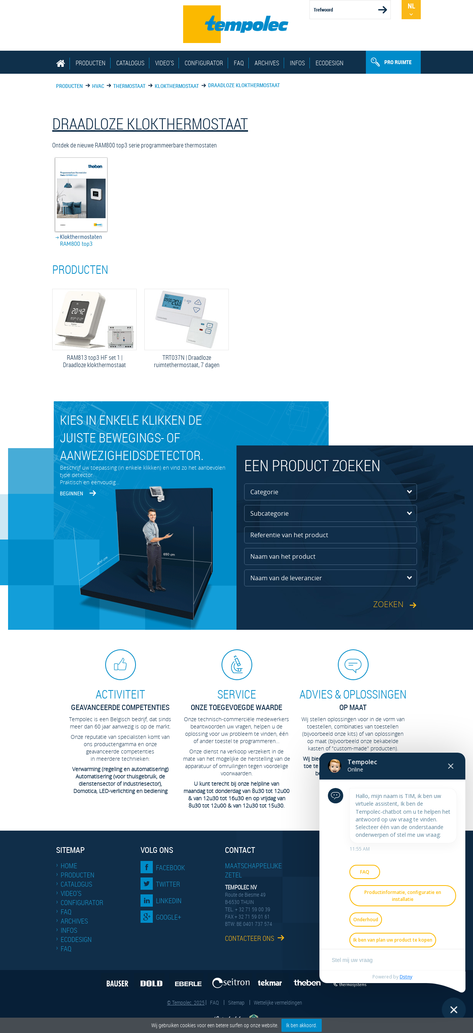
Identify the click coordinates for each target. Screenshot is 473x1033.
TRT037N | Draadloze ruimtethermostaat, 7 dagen (186, 361)
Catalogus (130, 63)
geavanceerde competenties (120, 699)
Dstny (406, 976)
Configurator (204, 63)
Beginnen (71, 493)
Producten (91, 63)
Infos (297, 63)
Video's (164, 63)
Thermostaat (129, 85)
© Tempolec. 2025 (186, 1002)
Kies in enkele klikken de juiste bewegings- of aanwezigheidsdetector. (131, 437)
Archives (267, 63)
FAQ (239, 63)
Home (69, 865)
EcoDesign (330, 63)
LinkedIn (169, 900)
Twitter (168, 884)
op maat (353, 699)
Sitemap (236, 1002)
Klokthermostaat (177, 85)
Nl (411, 5)
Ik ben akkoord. (301, 1025)
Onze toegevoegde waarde (236, 699)
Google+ (168, 917)
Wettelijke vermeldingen (278, 1002)
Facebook (170, 867)
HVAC (98, 85)
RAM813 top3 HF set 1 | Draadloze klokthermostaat (94, 361)
